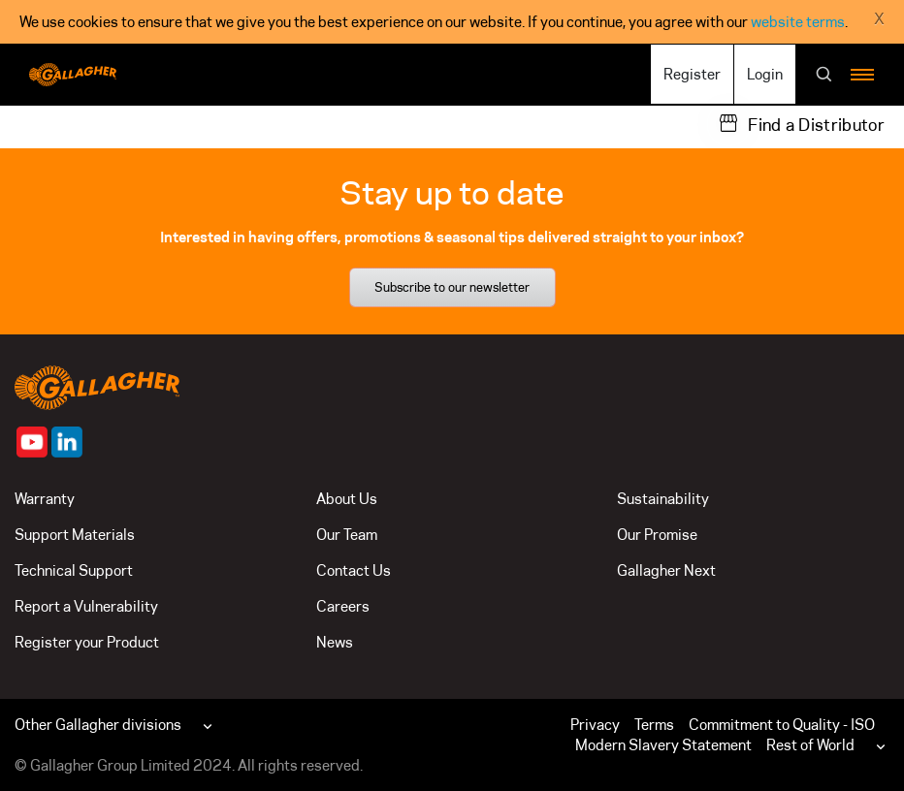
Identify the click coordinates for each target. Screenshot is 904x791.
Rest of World (810, 745)
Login (765, 74)
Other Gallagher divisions (98, 724)
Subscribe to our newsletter (452, 287)
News (334, 642)
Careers (343, 606)
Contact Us (353, 570)
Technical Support (74, 570)
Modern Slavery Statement (663, 745)
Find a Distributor (816, 125)
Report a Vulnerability (86, 606)
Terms (654, 724)
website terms (798, 22)
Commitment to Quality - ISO (782, 724)
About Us (346, 499)
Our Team (346, 534)
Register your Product (87, 642)
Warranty (45, 499)
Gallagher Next (666, 570)
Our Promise (657, 534)
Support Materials (75, 534)
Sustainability (663, 499)
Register (692, 74)
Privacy (595, 724)
